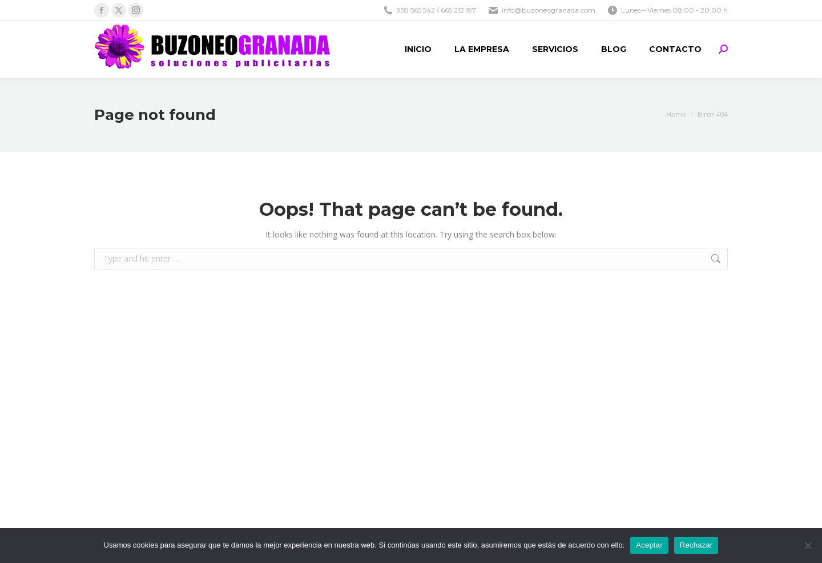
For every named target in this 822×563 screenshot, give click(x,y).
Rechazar (696, 545)
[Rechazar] (807, 545)
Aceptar (649, 545)
